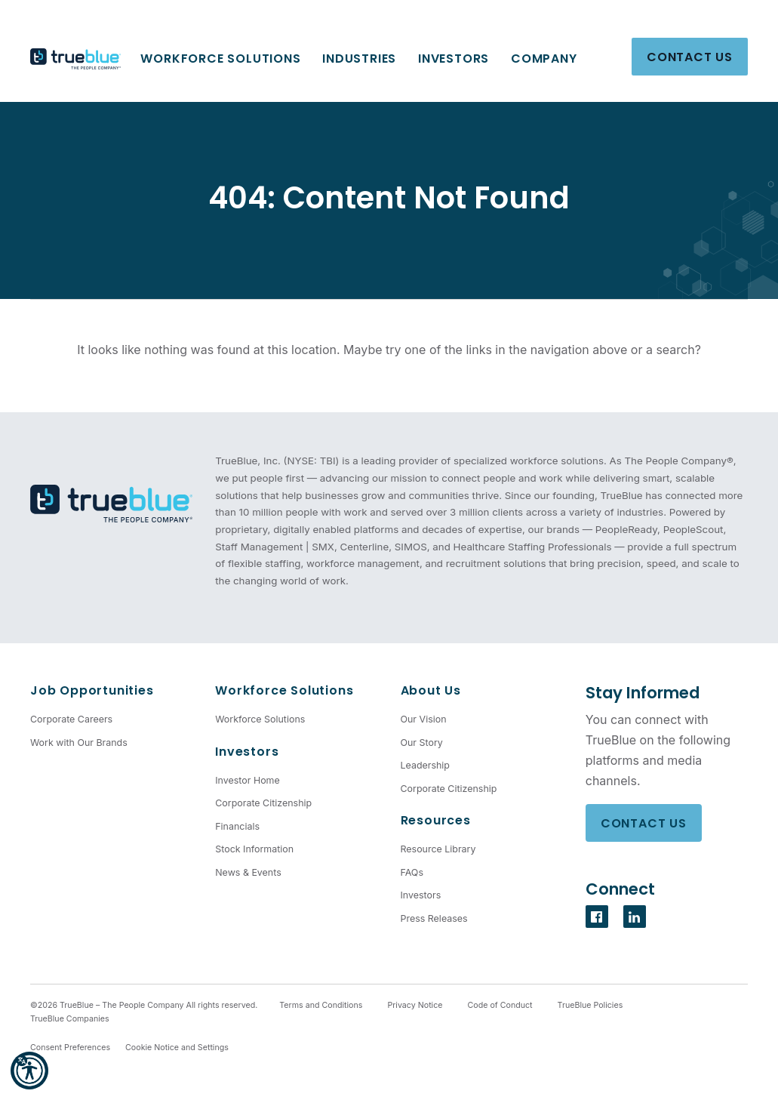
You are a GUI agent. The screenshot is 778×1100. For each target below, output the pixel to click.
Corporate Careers (71, 719)
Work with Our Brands (79, 742)
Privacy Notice (414, 1005)
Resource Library (438, 849)
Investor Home (247, 780)
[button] (29, 1070)
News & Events (248, 872)
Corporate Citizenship (263, 803)
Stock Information (254, 849)
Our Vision (424, 719)
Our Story (422, 742)
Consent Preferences (70, 1047)
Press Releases (434, 918)
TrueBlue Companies (69, 1019)
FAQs (412, 872)
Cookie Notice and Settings (177, 1047)
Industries (359, 58)
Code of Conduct (500, 1005)
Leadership (426, 765)
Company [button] (544, 58)
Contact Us (690, 57)
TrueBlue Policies (590, 1005)
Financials (237, 826)
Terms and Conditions (320, 1005)
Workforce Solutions (220, 58)
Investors (453, 58)
